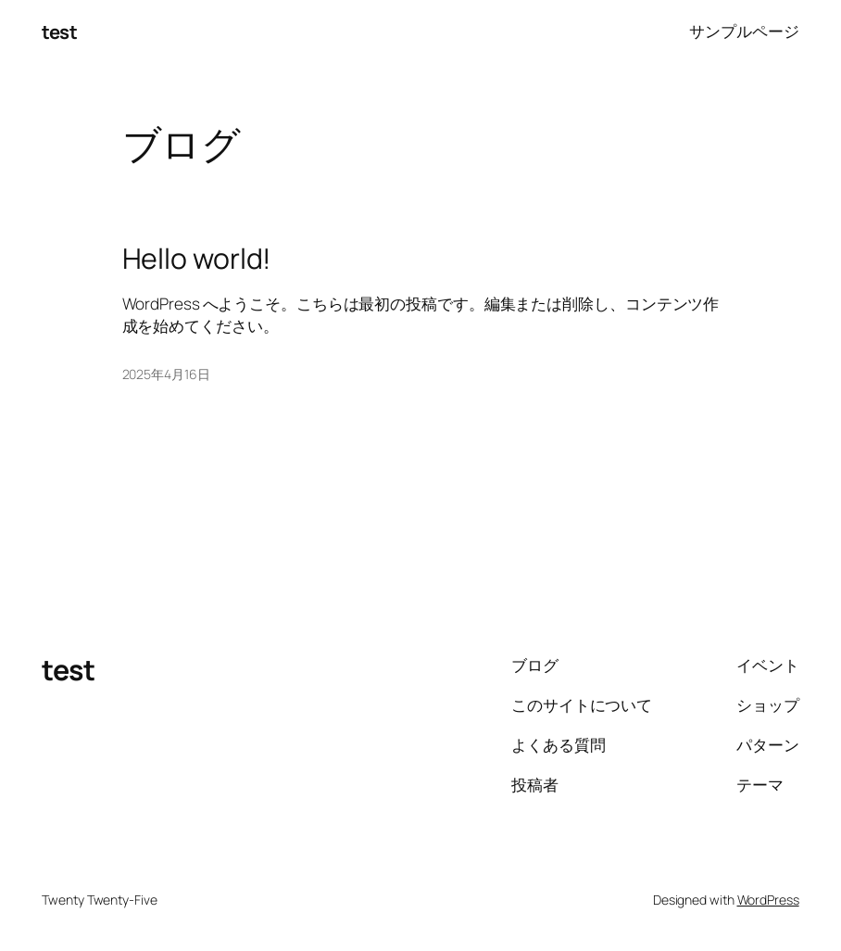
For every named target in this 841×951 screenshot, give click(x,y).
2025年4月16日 (166, 374)
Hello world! (197, 258)
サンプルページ (743, 31)
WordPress (768, 899)
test (59, 31)
